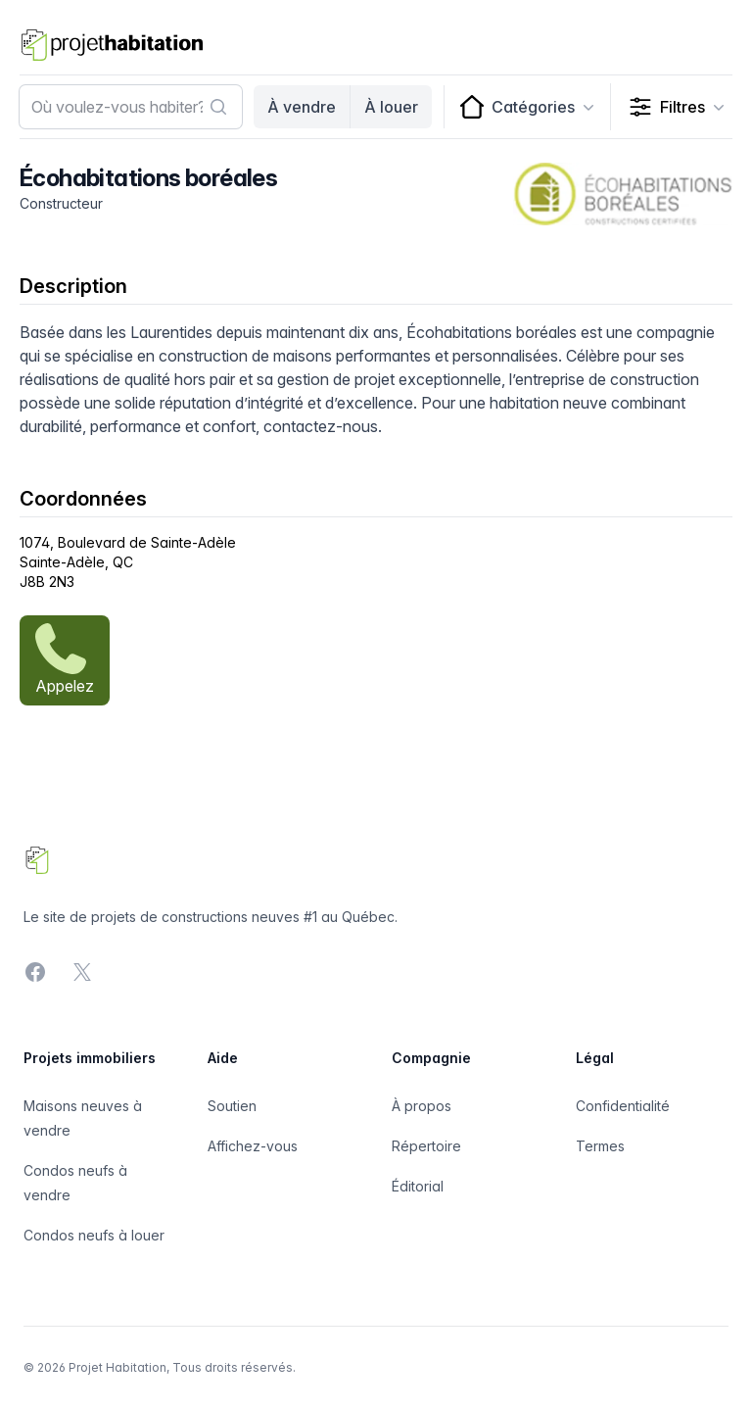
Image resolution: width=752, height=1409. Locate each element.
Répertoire (426, 1146)
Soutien (232, 1105)
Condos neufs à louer (94, 1235)
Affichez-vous (253, 1146)
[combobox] (131, 106)
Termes (600, 1146)
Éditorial (418, 1186)
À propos (421, 1105)
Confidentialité (623, 1105)
